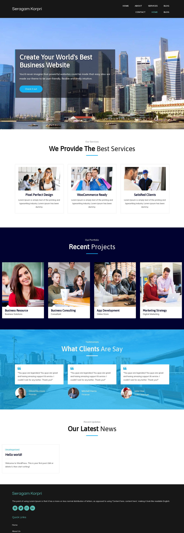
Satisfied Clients (145, 189)
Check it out (31, 89)
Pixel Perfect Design (39, 189)
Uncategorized (12, 444)
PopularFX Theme (46, 528)
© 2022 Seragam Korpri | (24, 528)
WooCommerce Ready (92, 189)
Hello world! (13, 449)
